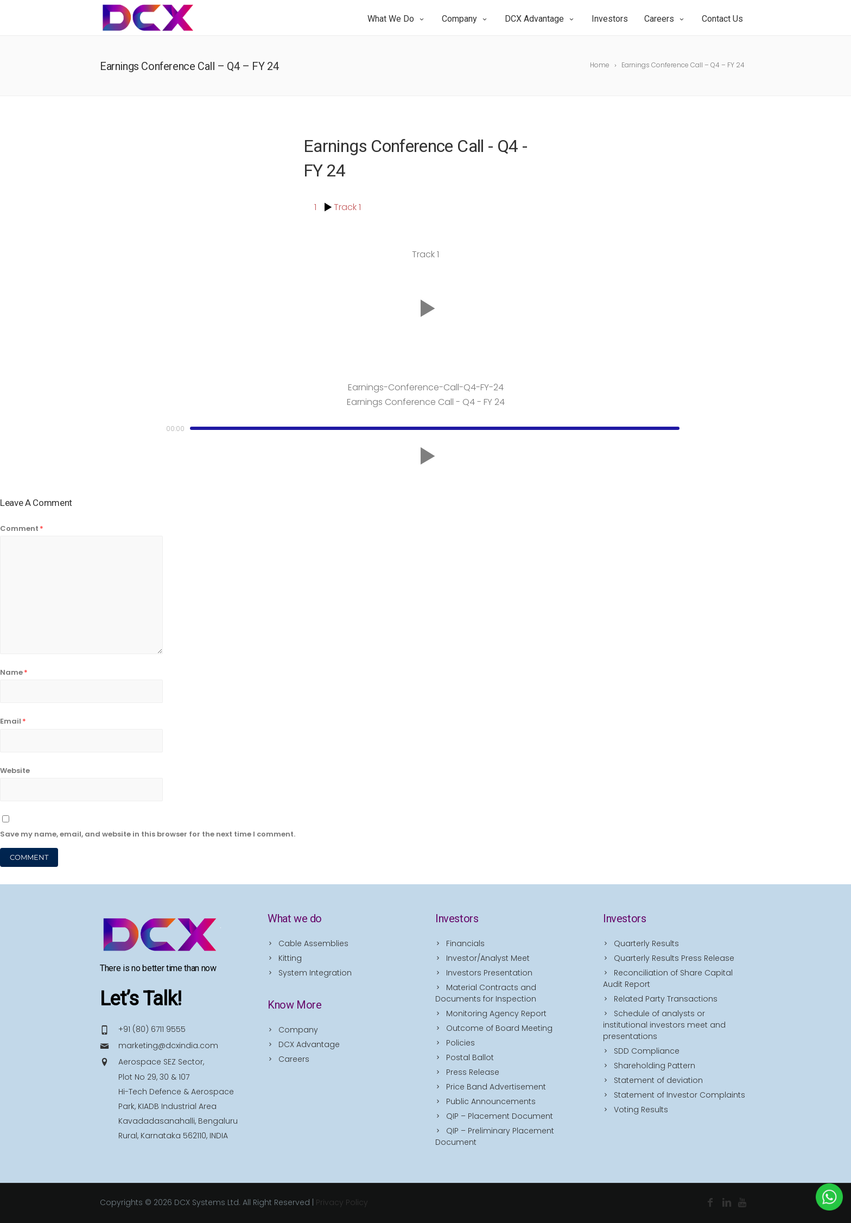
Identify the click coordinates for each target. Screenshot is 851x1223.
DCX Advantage (540, 19)
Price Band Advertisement (496, 1086)
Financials (465, 943)
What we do (396, 19)
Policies (460, 1042)
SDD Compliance (646, 1050)
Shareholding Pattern (654, 1065)
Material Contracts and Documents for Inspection (485, 993)
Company (465, 19)
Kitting (290, 958)
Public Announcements (491, 1101)
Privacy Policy (342, 1202)
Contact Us (722, 19)
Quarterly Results (646, 943)
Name (14, 672)
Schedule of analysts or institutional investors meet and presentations (664, 1025)
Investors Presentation (489, 972)
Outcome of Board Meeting (499, 1028)
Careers (664, 19)
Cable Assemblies (313, 943)
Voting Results (641, 1109)
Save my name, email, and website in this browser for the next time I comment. (147, 834)
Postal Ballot (470, 1057)
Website (15, 770)
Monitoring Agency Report (496, 1013)
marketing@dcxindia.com (168, 1045)
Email (13, 721)
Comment (21, 528)
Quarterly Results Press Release (674, 958)
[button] (425, 309)
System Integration (315, 972)
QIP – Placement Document (499, 1116)
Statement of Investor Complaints (679, 1094)
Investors (610, 19)
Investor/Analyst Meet (488, 958)
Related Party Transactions (665, 998)
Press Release (472, 1072)
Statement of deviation (658, 1080)
